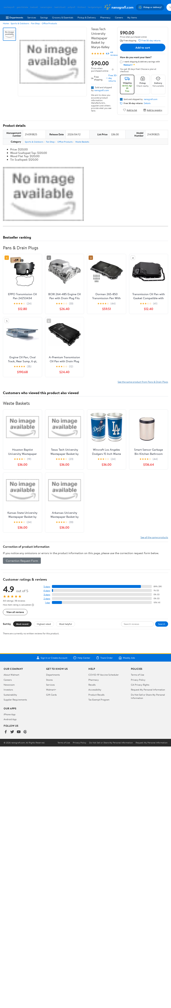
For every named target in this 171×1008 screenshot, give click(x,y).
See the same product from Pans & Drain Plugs (143, 382)
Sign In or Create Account (51, 657)
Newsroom (9, 684)
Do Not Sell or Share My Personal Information (111, 742)
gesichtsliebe (22, 7)
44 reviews (114, 53)
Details (147, 103)
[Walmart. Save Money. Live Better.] (119, 7)
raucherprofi (9, 7)
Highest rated (44, 624)
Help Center (81, 657)
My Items (132, 17)
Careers (119, 17)
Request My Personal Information (148, 689)
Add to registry (152, 109)
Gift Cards (51, 694)
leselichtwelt (60, 7)
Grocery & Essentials (62, 17)
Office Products (49, 23)
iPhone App (9, 714)
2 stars (47, 598)
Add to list (130, 109)
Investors (8, 689)
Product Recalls (96, 694)
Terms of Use (137, 674)
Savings (44, 17)
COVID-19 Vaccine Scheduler (103, 674)
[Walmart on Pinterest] (25, 732)
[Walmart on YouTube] (19, 732)
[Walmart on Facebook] (6, 732)
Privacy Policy (138, 679)
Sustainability (10, 694)
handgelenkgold (95, 7)
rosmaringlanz (46, 7)
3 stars (47, 594)
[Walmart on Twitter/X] (12, 732)
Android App (10, 719)
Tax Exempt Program (98, 699)
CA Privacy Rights (140, 684)
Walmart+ (51, 689)
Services (31, 17)
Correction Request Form (22, 561)
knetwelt (34, 7)
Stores (49, 679)
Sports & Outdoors (20, 23)
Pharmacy (105, 17)
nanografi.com (101, 90)
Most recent (22, 624)
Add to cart (142, 47)
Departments (14, 17)
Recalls (91, 684)
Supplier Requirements (15, 699)
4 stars (46, 590)
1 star (47, 602)
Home (6, 23)
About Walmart (11, 674)
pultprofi (71, 7)
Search (161, 624)
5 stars (47, 586)
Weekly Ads (127, 657)
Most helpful (65, 624)
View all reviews (15, 612)
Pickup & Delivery (87, 17)
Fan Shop (35, 23)
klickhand (82, 7)
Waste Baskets (82, 141)
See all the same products (154, 537)
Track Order (104, 657)
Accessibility (94, 689)
